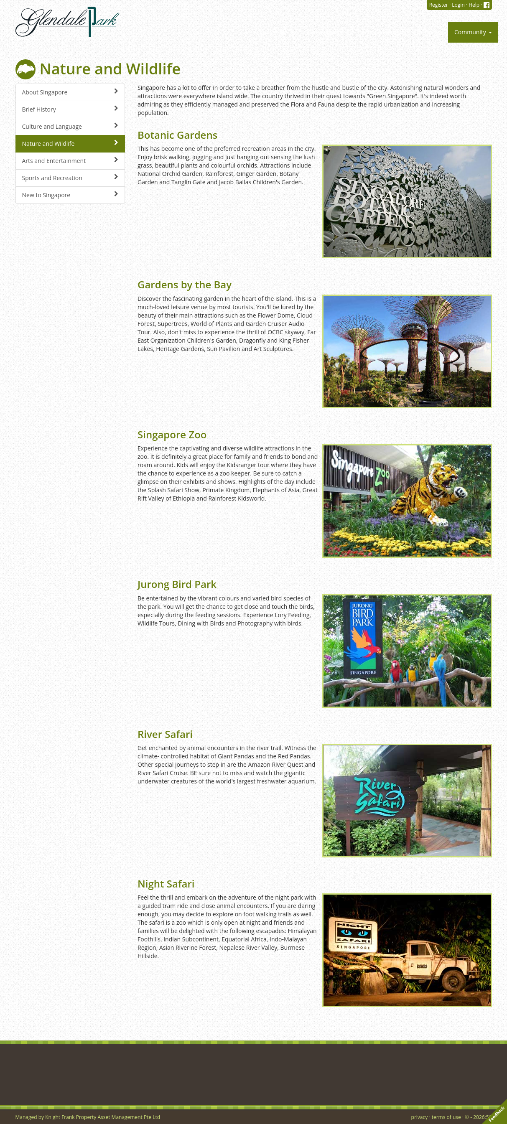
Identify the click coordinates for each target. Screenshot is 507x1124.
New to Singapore (70, 195)
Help (474, 4)
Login (458, 4)
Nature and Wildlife (70, 143)
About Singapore (70, 92)
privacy (419, 1117)
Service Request (382, 32)
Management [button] (328, 32)
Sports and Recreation (70, 178)
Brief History (70, 109)
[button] (286, 32)
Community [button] (473, 32)
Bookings (429, 32)
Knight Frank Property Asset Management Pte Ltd (102, 1117)
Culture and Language (70, 126)
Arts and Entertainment (70, 161)
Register (438, 4)
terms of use (446, 1117)
